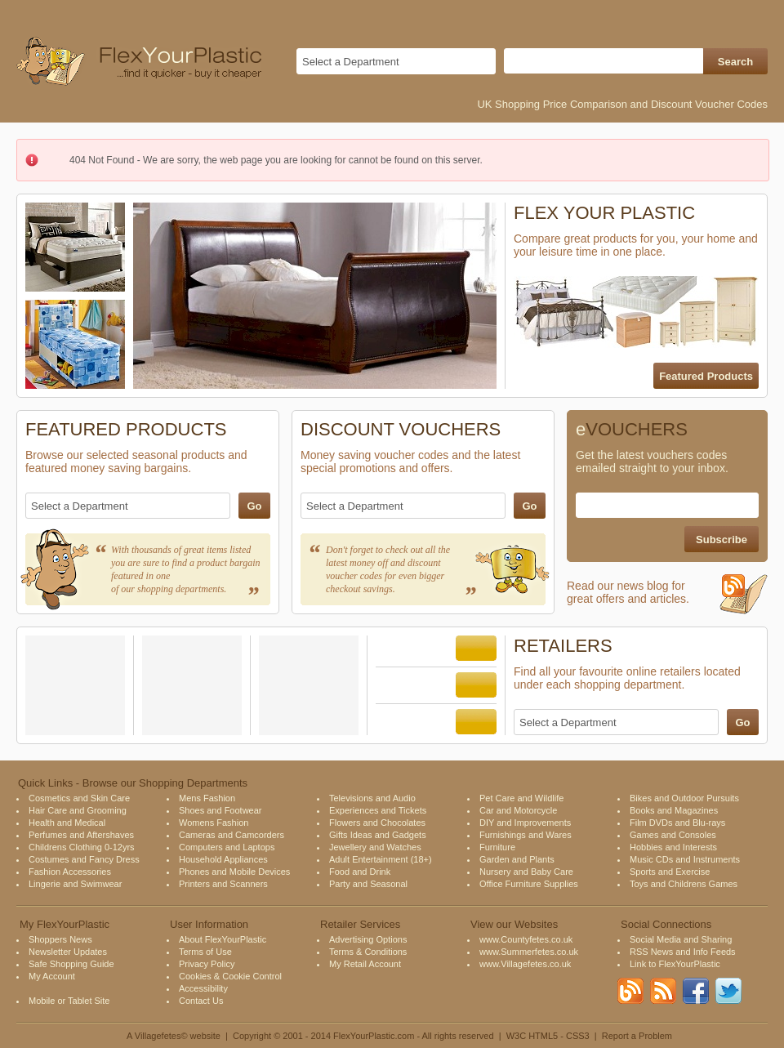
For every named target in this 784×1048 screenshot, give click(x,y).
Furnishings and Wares (525, 835)
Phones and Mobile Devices (234, 871)
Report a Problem (637, 1036)
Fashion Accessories (70, 871)
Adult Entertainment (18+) (380, 859)
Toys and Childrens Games (683, 884)
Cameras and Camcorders (231, 835)
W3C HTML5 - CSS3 (548, 1036)
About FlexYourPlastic (222, 939)
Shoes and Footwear (220, 810)
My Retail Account (365, 964)
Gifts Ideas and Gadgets (377, 835)
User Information (209, 924)
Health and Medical (67, 822)
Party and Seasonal (368, 884)
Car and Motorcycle (518, 810)
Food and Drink (359, 871)
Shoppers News (60, 939)
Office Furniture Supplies (528, 884)
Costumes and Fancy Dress (84, 859)
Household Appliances (223, 859)
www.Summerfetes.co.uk (528, 952)
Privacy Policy (206, 964)
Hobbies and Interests (673, 847)
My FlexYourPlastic (64, 924)
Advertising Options (368, 939)
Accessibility (203, 988)
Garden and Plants (517, 859)
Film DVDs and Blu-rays (677, 822)
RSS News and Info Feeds (683, 952)
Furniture (497, 847)
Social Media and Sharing (681, 939)
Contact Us (201, 1001)
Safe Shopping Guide (71, 964)
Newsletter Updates (68, 952)
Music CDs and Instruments (685, 859)
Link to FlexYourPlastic (675, 964)
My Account (52, 976)
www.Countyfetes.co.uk (525, 939)
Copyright (252, 1036)
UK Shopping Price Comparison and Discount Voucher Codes (622, 104)
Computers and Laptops (226, 847)
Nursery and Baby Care (526, 871)
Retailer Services (360, 924)
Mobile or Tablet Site (69, 1001)
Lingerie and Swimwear (75, 884)
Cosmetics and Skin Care (79, 798)
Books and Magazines (674, 810)
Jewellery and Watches (375, 847)
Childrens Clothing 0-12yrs (82, 847)
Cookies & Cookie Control (230, 976)
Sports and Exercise (670, 871)
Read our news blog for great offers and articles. (667, 599)
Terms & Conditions (368, 952)
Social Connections (666, 924)
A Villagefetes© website (173, 1036)
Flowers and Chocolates (377, 822)
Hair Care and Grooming (78, 810)
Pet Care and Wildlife (521, 798)
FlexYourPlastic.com (373, 1036)
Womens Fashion (213, 822)
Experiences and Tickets (377, 810)
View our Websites (514, 924)
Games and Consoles (673, 835)
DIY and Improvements (525, 822)
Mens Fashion (207, 798)
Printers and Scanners (223, 884)
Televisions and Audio (372, 798)
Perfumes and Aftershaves (81, 835)
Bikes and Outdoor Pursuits (684, 798)
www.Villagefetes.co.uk (525, 964)
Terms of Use (205, 952)
